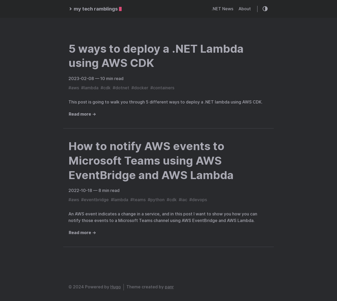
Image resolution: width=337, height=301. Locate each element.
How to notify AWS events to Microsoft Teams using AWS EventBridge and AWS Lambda (151, 160)
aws (75, 87)
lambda (91, 87)
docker (141, 87)
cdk (107, 87)
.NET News (222, 8)
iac (184, 199)
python (157, 199)
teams (139, 199)
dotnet (122, 87)
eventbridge (96, 199)
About (245, 8)
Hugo (115, 286)
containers (163, 87)
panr (169, 286)
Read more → (82, 114)
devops (199, 199)
